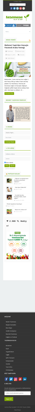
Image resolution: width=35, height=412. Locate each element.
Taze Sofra (9, 367)
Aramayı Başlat (9, 142)
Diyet (7, 348)
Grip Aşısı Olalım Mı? (20, 187)
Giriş (6, 165)
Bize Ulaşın (9, 328)
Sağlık (7, 354)
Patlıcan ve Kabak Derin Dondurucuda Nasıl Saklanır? (21, 180)
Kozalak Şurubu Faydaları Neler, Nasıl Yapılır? (20, 196)
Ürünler (8, 364)
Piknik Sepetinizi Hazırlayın (14, 204)
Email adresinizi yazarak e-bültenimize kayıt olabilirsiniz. (17, 389)
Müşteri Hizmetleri (11, 325)
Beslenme (9, 345)
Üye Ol (12, 165)
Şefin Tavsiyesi (10, 358)
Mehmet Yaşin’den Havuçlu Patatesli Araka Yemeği (16, 46)
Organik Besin (10, 351)
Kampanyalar (10, 361)
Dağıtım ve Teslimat (11, 337)
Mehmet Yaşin (20, 51)
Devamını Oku (9, 93)
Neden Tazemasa (11, 322)
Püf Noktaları (9, 370)
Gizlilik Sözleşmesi (11, 331)
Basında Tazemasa (11, 334)
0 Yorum (22, 55)
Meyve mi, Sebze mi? (21, 209)
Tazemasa (10, 51)
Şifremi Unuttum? (10, 168)
